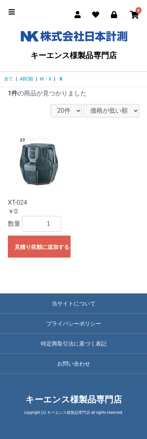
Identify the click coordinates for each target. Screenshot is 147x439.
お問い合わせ (73, 363)
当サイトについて (74, 303)
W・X (45, 79)
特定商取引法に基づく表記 (74, 343)
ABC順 (26, 79)
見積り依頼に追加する (42, 247)
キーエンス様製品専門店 (73, 43)
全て (8, 79)
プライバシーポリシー (73, 323)
